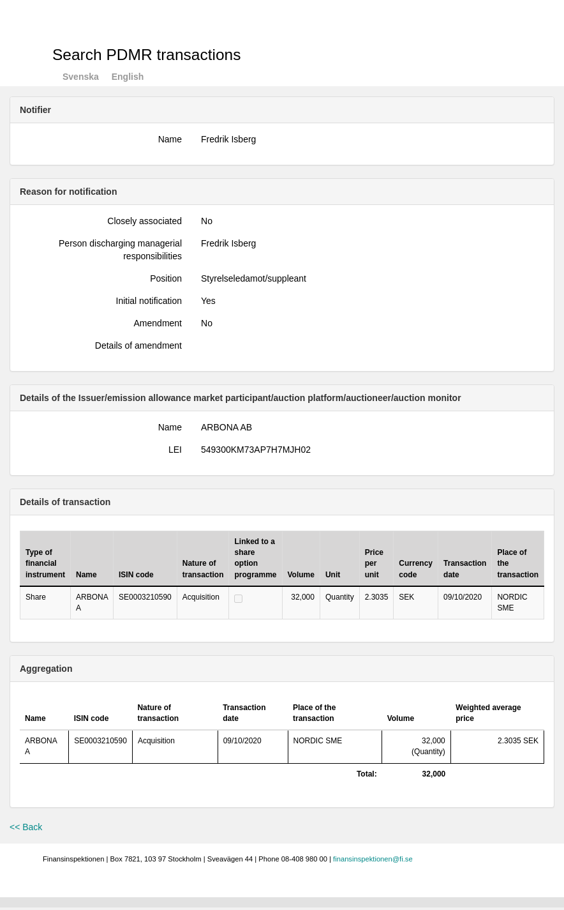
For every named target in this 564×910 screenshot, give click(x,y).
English (128, 77)
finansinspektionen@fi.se (373, 859)
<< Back (26, 827)
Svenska (81, 77)
